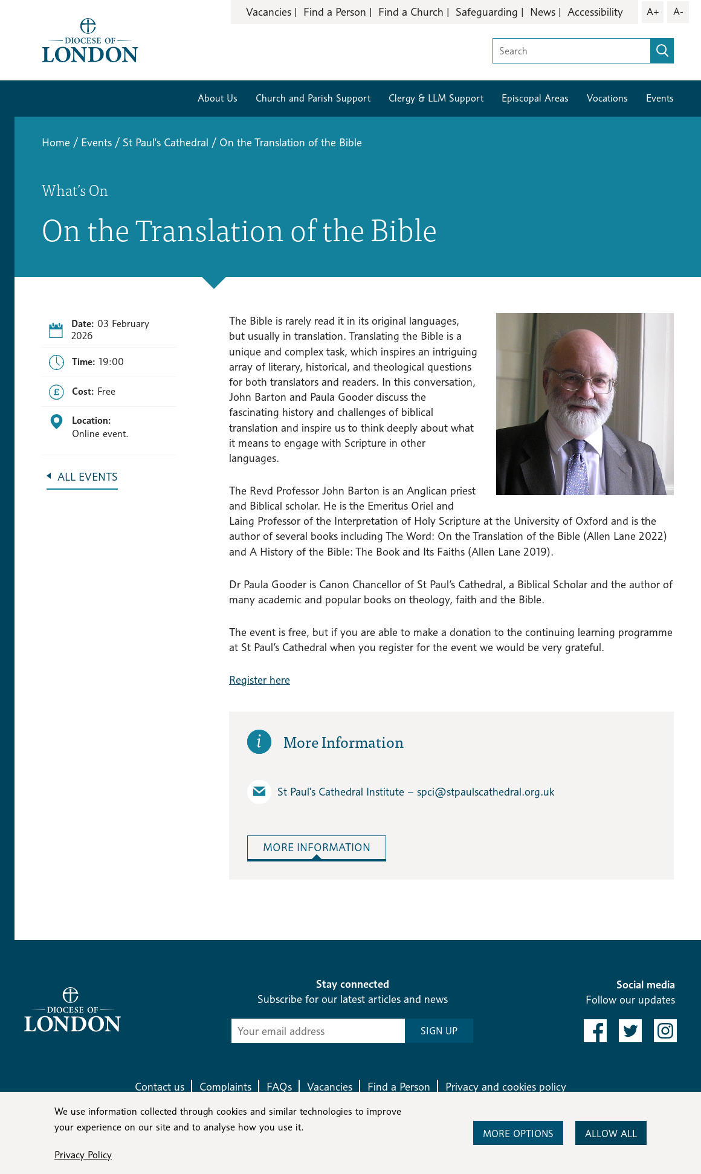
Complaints (225, 1086)
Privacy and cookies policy (505, 1086)
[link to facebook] (595, 1030)
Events (660, 98)
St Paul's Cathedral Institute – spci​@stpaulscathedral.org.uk (400, 792)
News (542, 11)
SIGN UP (439, 1031)
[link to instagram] (665, 1030)
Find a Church (411, 11)
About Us (217, 98)
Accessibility (595, 11)
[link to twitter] (630, 1030)
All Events (87, 476)
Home (56, 142)
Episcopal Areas (535, 98)
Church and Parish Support (313, 98)
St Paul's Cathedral (165, 142)
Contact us (159, 1086)
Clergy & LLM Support (436, 98)
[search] (662, 50)
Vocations (607, 98)
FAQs (279, 1086)
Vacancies (268, 11)
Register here (259, 679)
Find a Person (334, 11)
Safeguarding (487, 11)
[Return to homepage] (90, 39)
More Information (316, 847)
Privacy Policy (83, 1155)
